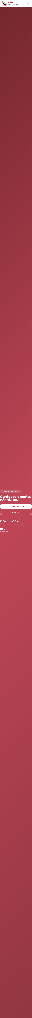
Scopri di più (16, 512)
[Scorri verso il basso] (16, 1013)
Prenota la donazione (16, 506)
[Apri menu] (28, 3)
